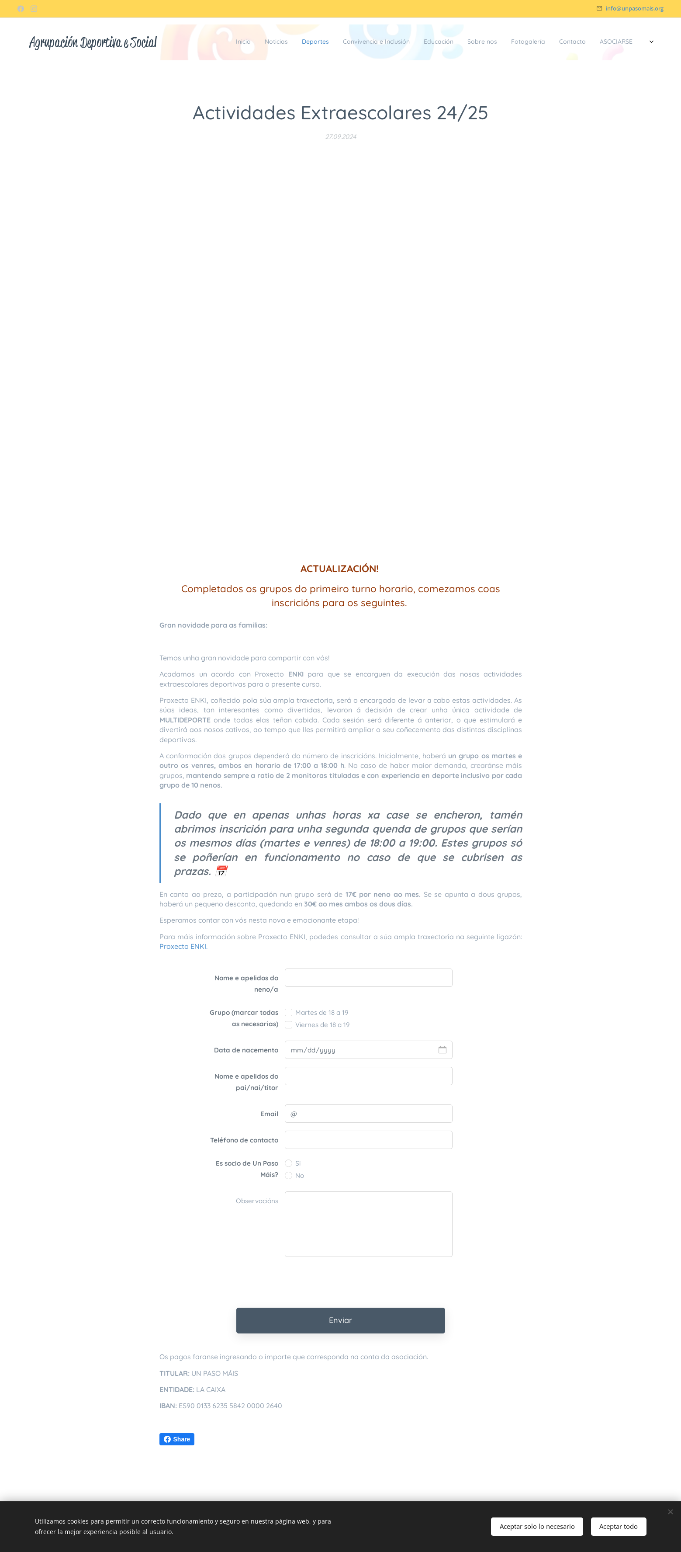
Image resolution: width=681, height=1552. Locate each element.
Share (177, 1439)
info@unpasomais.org (635, 8)
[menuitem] (519, 42)
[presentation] (350, 1282)
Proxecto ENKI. (183, 946)
